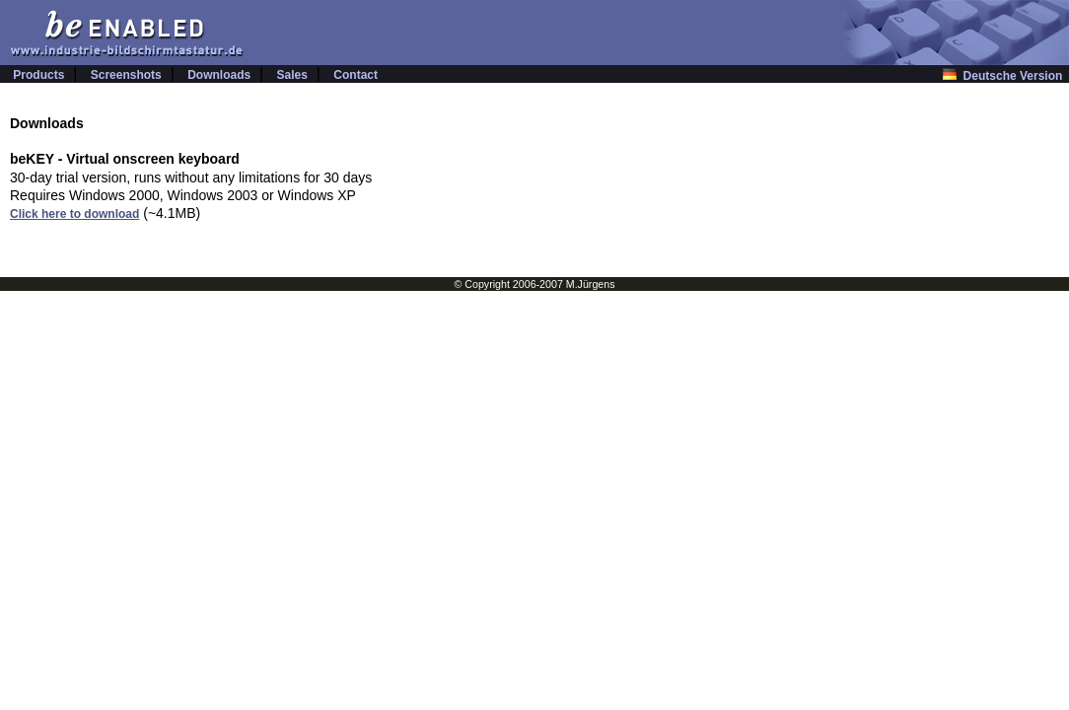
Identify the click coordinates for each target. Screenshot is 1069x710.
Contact (355, 75)
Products (38, 75)
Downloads (218, 75)
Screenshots (126, 75)
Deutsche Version (1006, 76)
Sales (292, 75)
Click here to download (74, 214)
